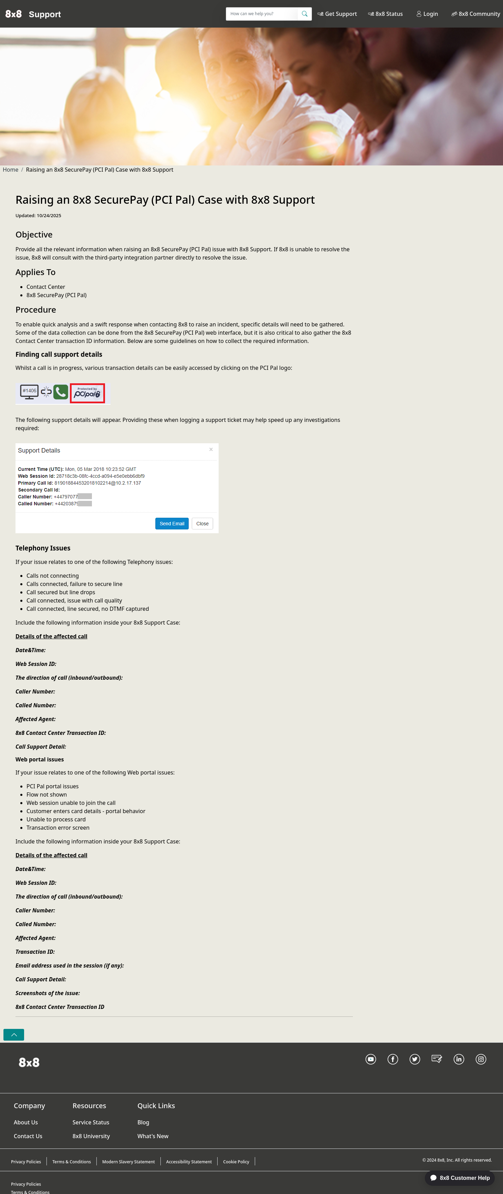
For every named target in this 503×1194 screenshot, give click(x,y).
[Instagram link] (480, 1068)
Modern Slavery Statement (128, 1162)
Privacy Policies (26, 1162)
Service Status (91, 1122)
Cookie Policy (236, 1162)
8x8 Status (389, 14)
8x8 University (91, 1136)
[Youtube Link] (370, 1068)
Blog (143, 1122)
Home (11, 169)
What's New (152, 1136)
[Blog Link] (436, 1068)
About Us (26, 1122)
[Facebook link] (392, 1068)
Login (427, 14)
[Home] (33, 14)
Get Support (341, 14)
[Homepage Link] (29, 1061)
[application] (456, 1178)
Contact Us (28, 1136)
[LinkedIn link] (458, 1068)
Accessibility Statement (189, 1162)
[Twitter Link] (414, 1068)
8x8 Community (479, 14)
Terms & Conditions (71, 1162)
